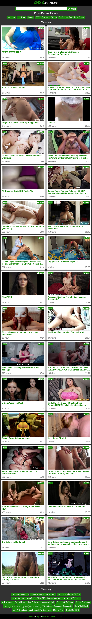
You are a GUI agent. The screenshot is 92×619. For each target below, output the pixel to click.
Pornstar (45, 17)
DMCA (45, 617)
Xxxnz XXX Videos (72, 598)
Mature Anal (58, 610)
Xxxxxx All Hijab (47, 602)
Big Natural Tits (65, 17)
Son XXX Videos (20, 610)
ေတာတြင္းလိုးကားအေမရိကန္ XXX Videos (34, 606)
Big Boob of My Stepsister (40, 610)
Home (32, 617)
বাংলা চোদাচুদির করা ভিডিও (69, 594)
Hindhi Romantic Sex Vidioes (43, 594)
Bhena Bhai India (54, 598)
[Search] (41, 9)
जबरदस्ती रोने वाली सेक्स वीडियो (23, 598)
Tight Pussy (79, 17)
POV (38, 17)
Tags (38, 617)
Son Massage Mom (20, 594)
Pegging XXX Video (65, 602)
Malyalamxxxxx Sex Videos (13, 602)
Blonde (31, 17)
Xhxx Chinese (33, 602)
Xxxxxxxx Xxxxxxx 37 (63, 606)
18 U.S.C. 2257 (56, 617)
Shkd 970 (41, 598)
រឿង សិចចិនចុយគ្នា (72, 610)
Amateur (11, 17)
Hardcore (21, 17)
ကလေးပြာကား (9, 606)
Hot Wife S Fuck (81, 606)
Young (54, 17)
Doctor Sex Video (83, 602)
